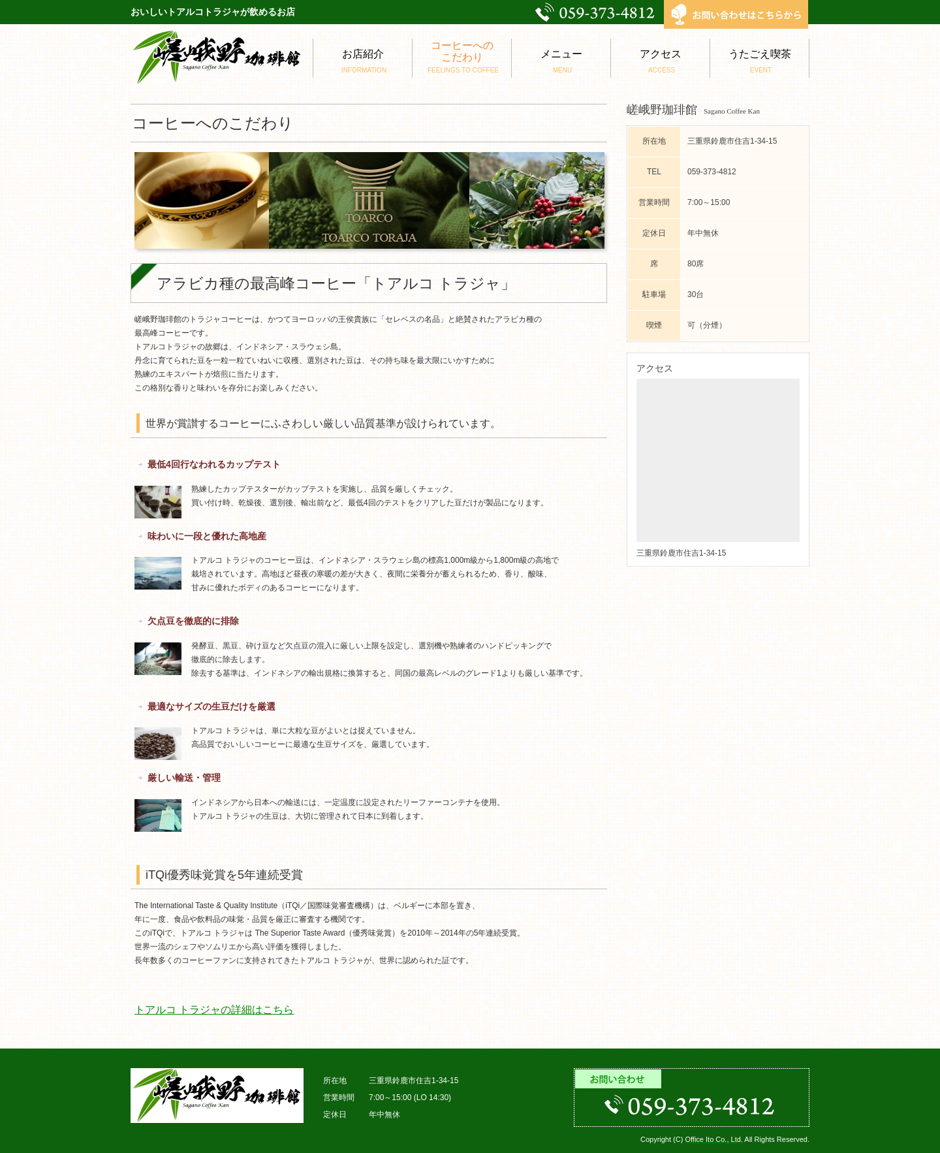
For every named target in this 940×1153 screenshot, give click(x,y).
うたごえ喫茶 (759, 61)
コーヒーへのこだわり (462, 57)
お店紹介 (363, 61)
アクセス (660, 61)
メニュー (561, 61)
